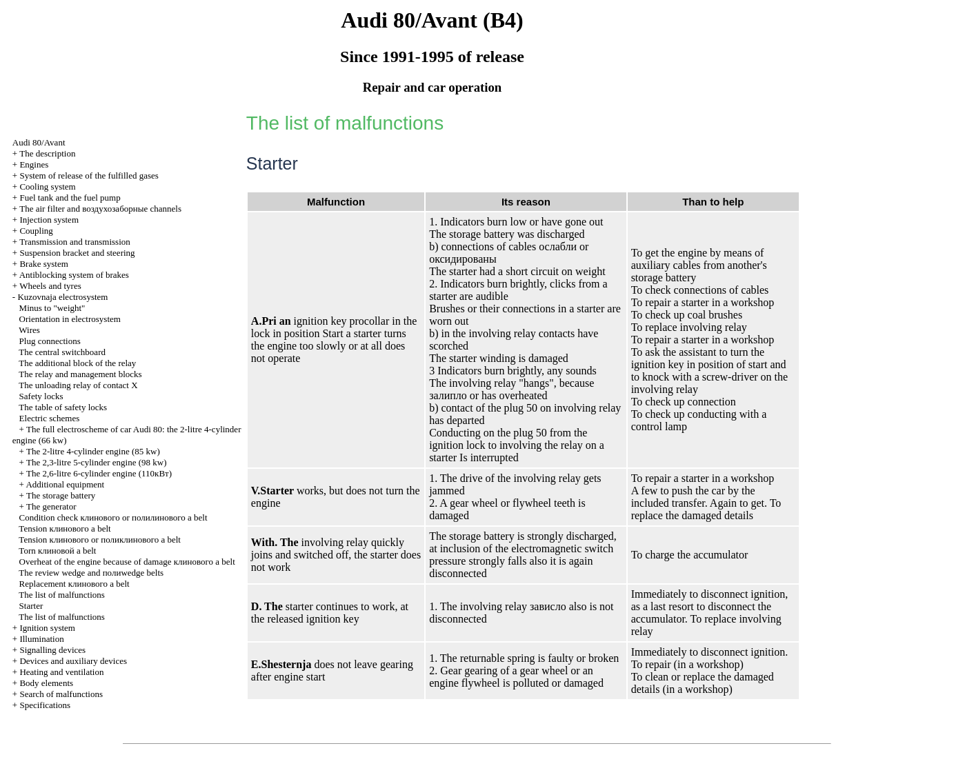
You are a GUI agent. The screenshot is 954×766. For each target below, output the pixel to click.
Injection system (49, 219)
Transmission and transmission (74, 241)
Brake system (43, 264)
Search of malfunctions (61, 694)
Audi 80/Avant (39, 142)
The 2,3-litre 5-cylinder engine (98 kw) (96, 462)
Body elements (46, 683)
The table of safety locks (63, 407)
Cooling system (47, 186)
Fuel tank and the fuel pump (69, 197)
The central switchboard (62, 352)
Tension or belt (100, 539)
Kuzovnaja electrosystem (62, 297)
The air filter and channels (100, 208)
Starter (31, 606)
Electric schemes (49, 418)
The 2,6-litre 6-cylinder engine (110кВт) (99, 473)
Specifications (44, 705)
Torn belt (57, 550)
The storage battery (60, 495)
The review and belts (91, 572)
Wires (29, 330)
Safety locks (41, 396)
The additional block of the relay (77, 363)
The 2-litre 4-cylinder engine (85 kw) (93, 451)
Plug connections (50, 341)
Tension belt (64, 528)
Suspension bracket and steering (77, 253)
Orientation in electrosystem (70, 319)
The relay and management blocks (80, 374)
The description (47, 153)
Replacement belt (74, 583)
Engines (33, 164)
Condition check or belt (113, 517)
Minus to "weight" (52, 308)
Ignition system (47, 628)
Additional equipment (65, 484)
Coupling (35, 230)
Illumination (41, 639)
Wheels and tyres (50, 286)
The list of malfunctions (62, 594)
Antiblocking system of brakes (74, 275)
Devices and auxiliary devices (73, 661)
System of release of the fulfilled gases (88, 175)
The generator (51, 506)
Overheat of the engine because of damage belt (127, 561)
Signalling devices (52, 650)
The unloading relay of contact (78, 385)
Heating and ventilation (61, 672)
